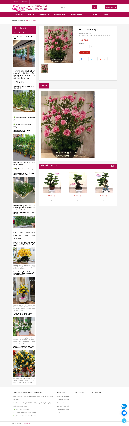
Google (104, 59)
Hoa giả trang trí (25, 423)
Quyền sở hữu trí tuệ (63, 406)
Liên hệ (105, 14)
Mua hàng (85, 52)
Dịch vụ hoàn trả (61, 403)
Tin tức (94, 14)
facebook (84, 59)
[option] (44, 68)
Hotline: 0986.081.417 (36, 9)
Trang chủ (19, 14)
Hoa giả (31, 14)
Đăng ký (16, 1)
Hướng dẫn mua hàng (78, 14)
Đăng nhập (25, 1)
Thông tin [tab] (44, 85)
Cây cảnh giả (44, 14)
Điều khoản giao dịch (63, 399)
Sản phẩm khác (59, 14)
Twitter (94, 59)
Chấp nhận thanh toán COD (63, 411)
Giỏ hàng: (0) (112, 7)
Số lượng (81, 43)
